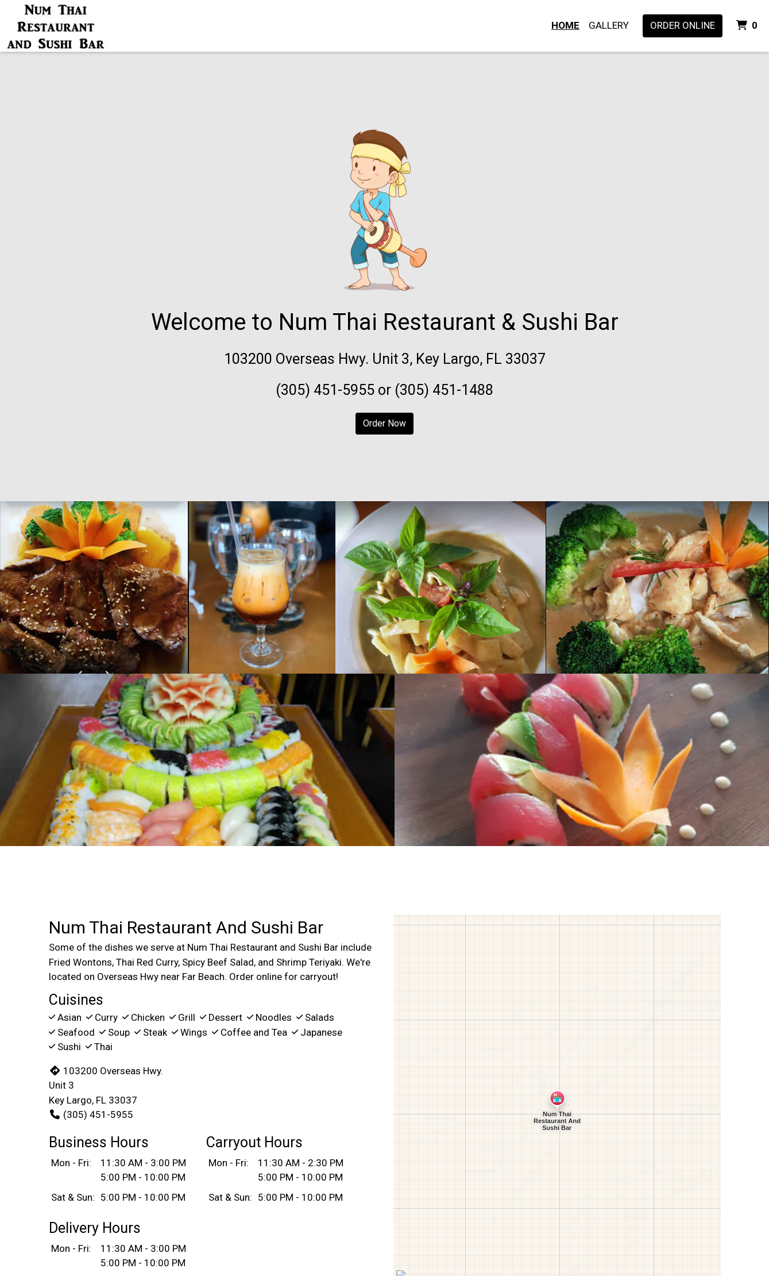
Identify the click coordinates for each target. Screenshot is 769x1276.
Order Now (384, 423)
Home (565, 25)
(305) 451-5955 (325, 390)
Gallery (609, 25)
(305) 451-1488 (444, 390)
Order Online (682, 25)
